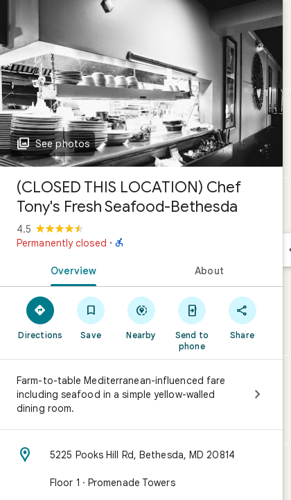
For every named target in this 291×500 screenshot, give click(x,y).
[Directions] (40, 317)
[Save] (91, 317)
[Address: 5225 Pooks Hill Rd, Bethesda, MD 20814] (141, 455)
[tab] (71, 269)
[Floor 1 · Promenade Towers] (141, 483)
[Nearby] (141, 317)
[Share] (242, 317)
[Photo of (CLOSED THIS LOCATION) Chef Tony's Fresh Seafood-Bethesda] (141, 83)
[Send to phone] (191, 323)
